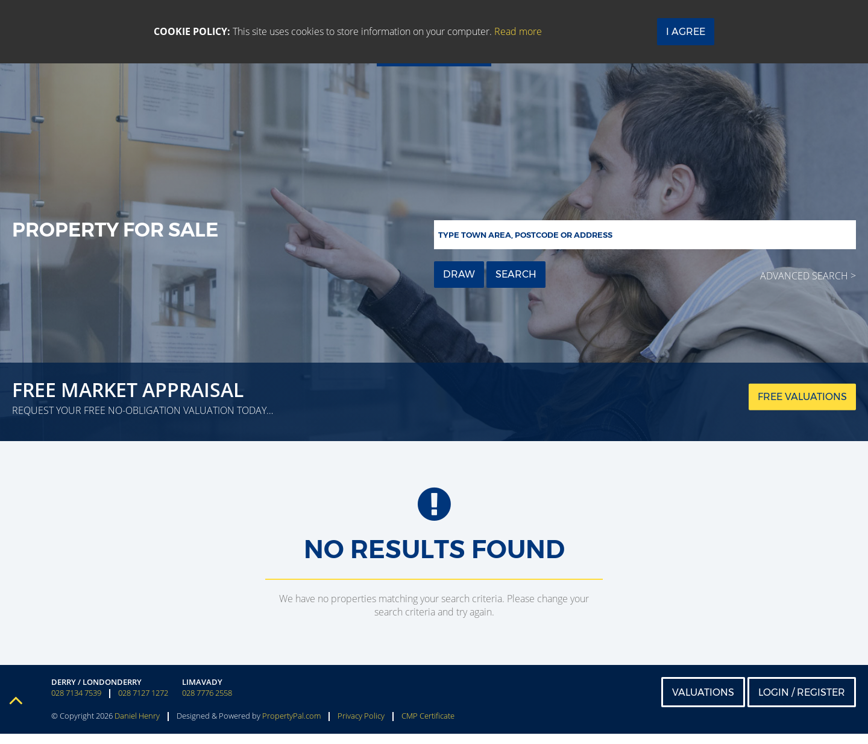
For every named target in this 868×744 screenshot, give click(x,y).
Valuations (703, 702)
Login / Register (801, 702)
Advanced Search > (808, 275)
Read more (518, 31)
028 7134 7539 (76, 703)
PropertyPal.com (291, 725)
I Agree (685, 31)
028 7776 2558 (207, 703)
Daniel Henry (137, 725)
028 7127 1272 (143, 703)
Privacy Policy (361, 725)
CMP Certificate (427, 725)
